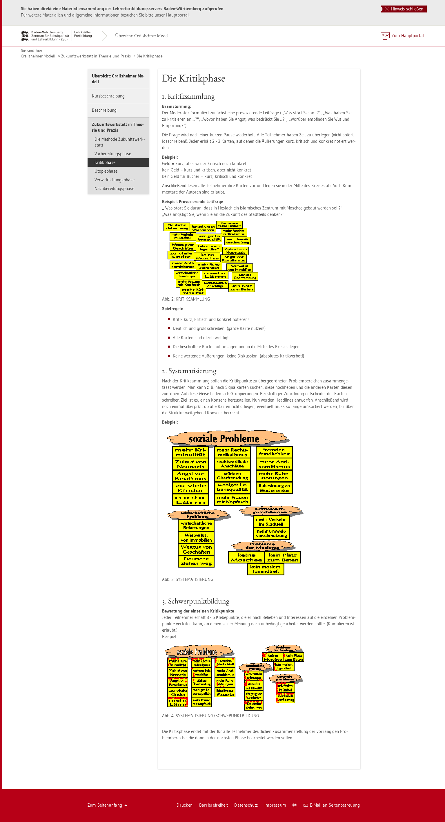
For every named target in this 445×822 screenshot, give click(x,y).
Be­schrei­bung (104, 110)
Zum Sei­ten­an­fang (108, 805)
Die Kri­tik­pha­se (150, 56)
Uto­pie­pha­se (106, 171)
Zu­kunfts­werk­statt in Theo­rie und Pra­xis (96, 56)
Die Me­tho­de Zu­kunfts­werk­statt (120, 142)
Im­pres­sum (275, 805)
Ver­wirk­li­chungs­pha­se (115, 180)
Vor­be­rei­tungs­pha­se (113, 153)
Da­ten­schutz (246, 805)
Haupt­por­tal (177, 15)
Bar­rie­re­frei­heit (213, 805)
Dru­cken (184, 805)
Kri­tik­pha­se (105, 162)
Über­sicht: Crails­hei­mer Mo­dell (142, 35)
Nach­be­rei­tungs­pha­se (114, 188)
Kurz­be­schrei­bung (108, 96)
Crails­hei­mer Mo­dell (38, 56)
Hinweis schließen (404, 9)
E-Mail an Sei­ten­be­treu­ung (332, 805)
